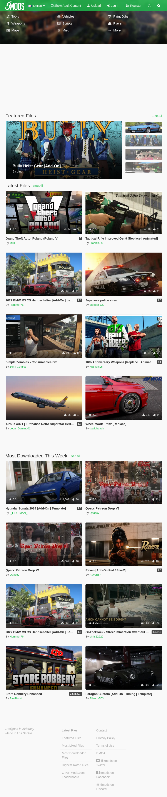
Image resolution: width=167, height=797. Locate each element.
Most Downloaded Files (74, 755)
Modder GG (97, 304)
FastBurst (16, 698)
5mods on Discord (105, 787)
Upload (94, 5)
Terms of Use (105, 745)
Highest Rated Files (75, 765)
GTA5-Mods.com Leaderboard (73, 775)
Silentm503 (97, 698)
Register (133, 5)
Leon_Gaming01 (20, 428)
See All (157, 116)
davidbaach (97, 428)
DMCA (100, 753)
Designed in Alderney (19, 729)
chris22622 (97, 636)
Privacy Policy (105, 738)
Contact (101, 730)
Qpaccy (94, 512)
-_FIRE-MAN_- (19, 512)
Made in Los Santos (18, 733)
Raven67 (95, 574)
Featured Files (71, 738)
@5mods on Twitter (106, 763)
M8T (12, 243)
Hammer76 (16, 304)
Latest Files (70, 730)
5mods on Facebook (105, 775)
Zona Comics (18, 366)
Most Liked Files (73, 745)
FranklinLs (96, 243)
